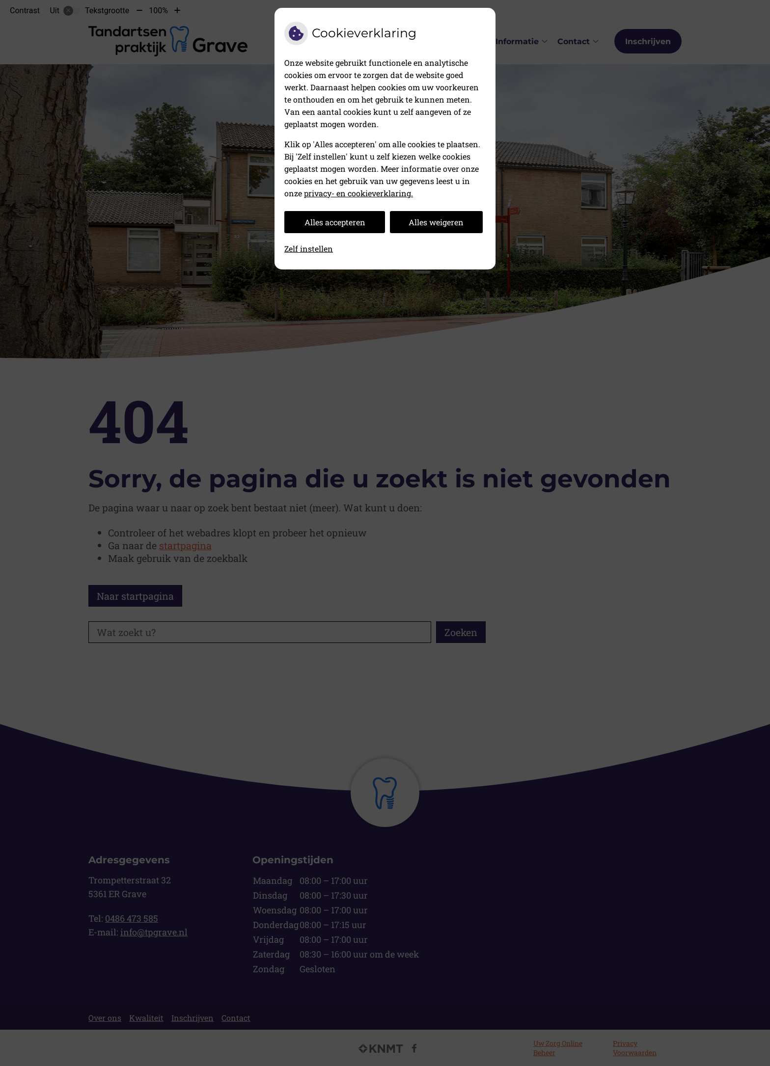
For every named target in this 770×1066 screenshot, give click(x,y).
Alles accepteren (334, 222)
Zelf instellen (308, 248)
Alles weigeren (436, 222)
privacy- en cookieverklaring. (358, 193)
